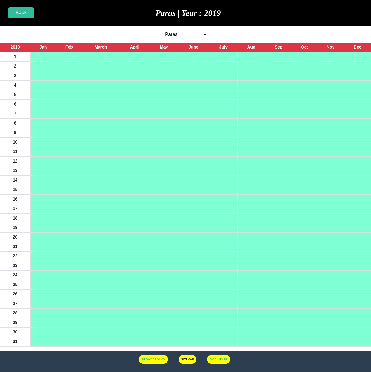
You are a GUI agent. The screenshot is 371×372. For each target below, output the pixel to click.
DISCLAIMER (218, 359)
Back (21, 12)
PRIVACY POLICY (153, 359)
